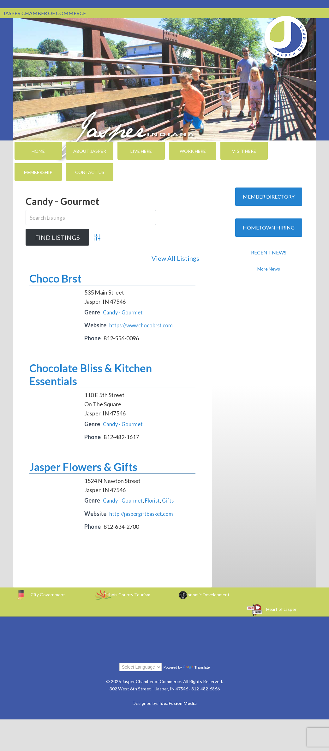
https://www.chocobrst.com (144, 323)
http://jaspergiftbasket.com (143, 512)
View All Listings (175, 258)
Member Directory (269, 197)
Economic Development (206, 593)
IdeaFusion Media (178, 702)
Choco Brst (55, 277)
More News (268, 268)
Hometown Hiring (269, 227)
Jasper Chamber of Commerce (286, 37)
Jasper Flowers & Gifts (83, 465)
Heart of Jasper (281, 608)
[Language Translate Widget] (140, 666)
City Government (48, 593)
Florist (155, 499)
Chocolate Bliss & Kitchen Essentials (90, 373)
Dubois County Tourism (127, 593)
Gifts (171, 499)
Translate (196, 666)
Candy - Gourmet (124, 310)
